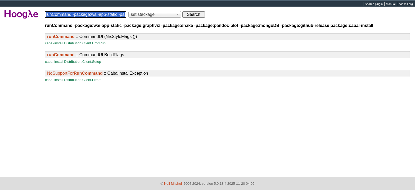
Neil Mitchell (173, 184)
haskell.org (406, 4)
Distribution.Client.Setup (82, 62)
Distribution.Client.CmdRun (85, 43)
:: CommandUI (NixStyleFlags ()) (92, 36)
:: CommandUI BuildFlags (85, 55)
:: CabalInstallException (97, 73)
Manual (390, 4)
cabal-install (54, 43)
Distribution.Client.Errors (82, 80)
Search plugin (374, 4)
